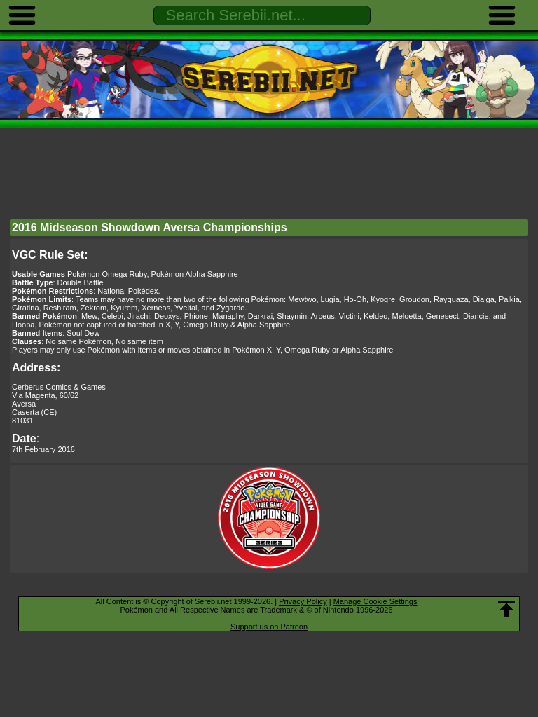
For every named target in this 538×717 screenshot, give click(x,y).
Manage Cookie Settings (375, 601)
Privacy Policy (302, 601)
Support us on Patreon (269, 626)
